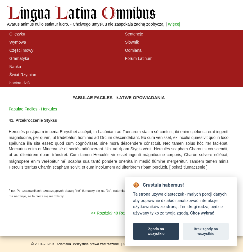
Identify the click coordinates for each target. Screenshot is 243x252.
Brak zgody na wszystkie (206, 231)
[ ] (188, 167)
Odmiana (133, 50)
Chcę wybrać (202, 213)
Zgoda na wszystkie (156, 231)
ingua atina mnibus (81, 12)
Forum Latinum (138, 58)
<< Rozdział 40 (104, 213)
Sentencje (134, 34)
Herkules (49, 109)
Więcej (174, 24)
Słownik (132, 42)
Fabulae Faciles (23, 109)
